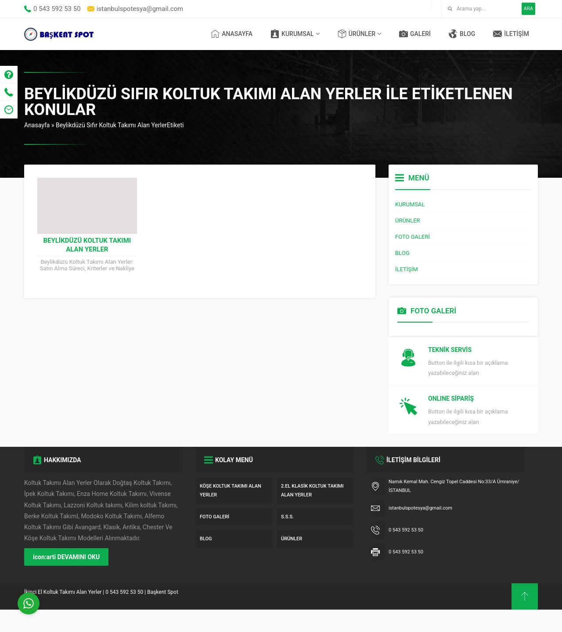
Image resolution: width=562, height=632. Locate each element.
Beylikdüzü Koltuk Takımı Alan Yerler (87, 245)
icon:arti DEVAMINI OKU (66, 579)
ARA (528, 8)
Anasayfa (37, 125)
